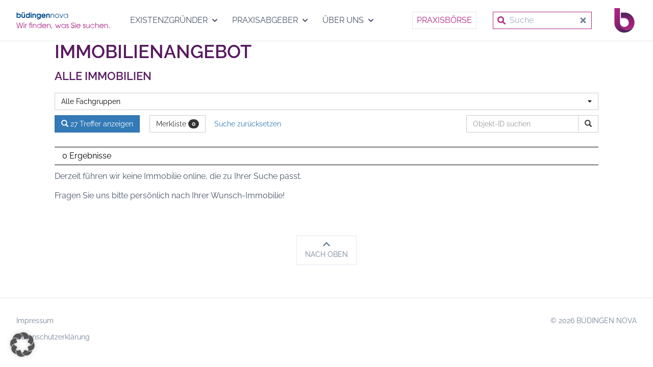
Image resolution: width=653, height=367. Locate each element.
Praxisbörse (444, 20)
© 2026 (593, 321)
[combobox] (327, 101)
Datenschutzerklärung (53, 337)
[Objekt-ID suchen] (524, 124)
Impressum (35, 321)
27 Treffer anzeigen (97, 124)
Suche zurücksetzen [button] (247, 124)
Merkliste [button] (177, 123)
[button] (22, 344)
